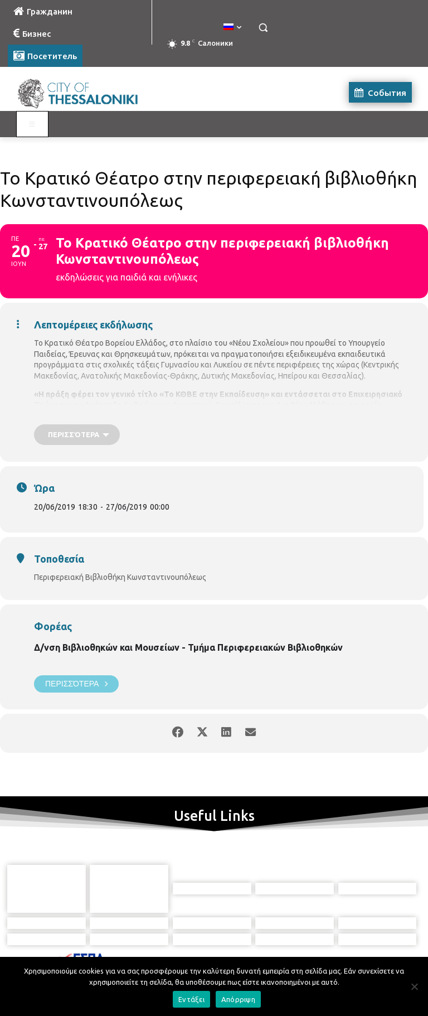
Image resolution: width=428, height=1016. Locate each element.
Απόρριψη (238, 999)
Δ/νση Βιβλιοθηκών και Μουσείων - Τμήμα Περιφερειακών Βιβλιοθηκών (188, 647)
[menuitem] (232, 27)
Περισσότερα (76, 684)
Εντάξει (191, 999)
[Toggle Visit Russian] (32, 124)
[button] (263, 27)
